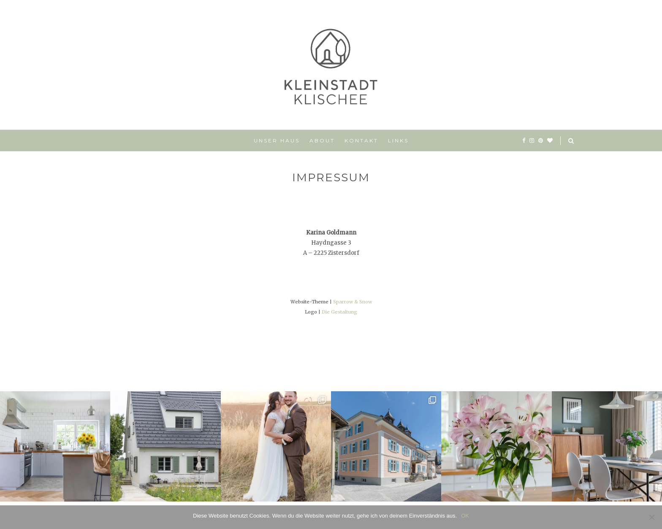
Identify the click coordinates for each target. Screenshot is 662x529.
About (322, 140)
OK (465, 516)
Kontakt (361, 140)
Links (398, 140)
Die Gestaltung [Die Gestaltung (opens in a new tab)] (339, 312)
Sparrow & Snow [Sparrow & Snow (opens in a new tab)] (352, 302)
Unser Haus (277, 140)
